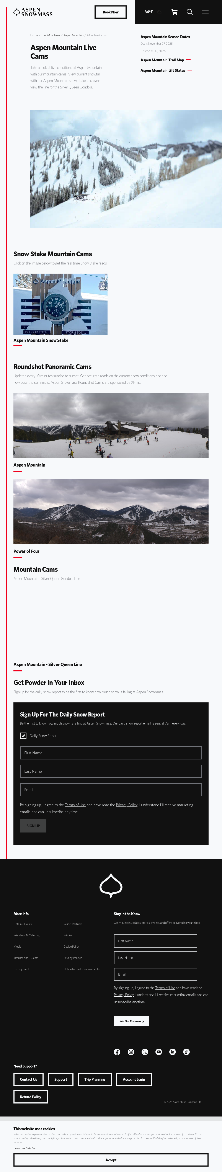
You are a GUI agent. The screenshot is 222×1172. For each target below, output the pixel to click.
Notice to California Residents (82, 969)
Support (60, 1079)
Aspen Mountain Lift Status (162, 70)
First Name (125, 941)
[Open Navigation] (205, 12)
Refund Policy (30, 1097)
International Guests (25, 958)
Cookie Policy (72, 946)
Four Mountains (51, 35)
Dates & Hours (22, 924)
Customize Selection (24, 1148)
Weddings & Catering (26, 935)
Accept (110, 1160)
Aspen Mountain (73, 35)
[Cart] (174, 12)
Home (34, 35)
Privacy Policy (126, 805)
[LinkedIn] (172, 1052)
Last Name (125, 958)
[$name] (117, 1052)
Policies (68, 935)
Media (17, 946)
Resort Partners (73, 924)
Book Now (110, 12)
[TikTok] (186, 1052)
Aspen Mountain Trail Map (162, 60)
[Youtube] (158, 1052)
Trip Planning (94, 1079)
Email (122, 974)
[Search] (190, 12)
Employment (21, 969)
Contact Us (28, 1079)
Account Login (134, 1079)
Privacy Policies (73, 958)
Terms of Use (75, 805)
